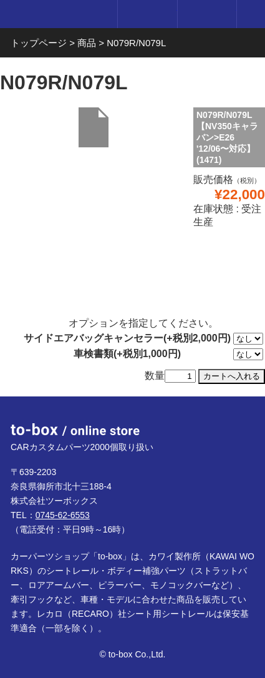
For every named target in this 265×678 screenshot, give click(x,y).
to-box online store (56, 15)
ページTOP (240, 421)
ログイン (146, 14)
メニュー (251, 14)
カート (206, 14)
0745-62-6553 (63, 515)
